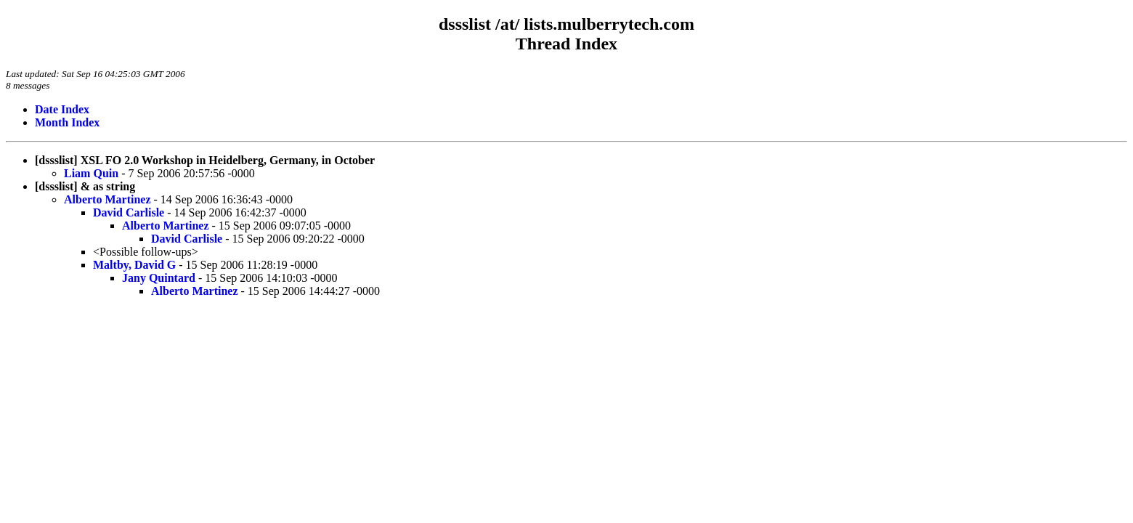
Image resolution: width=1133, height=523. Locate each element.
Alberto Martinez (107, 199)
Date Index (62, 109)
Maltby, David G (134, 265)
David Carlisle (128, 212)
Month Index (67, 122)
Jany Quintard (158, 278)
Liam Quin (91, 173)
